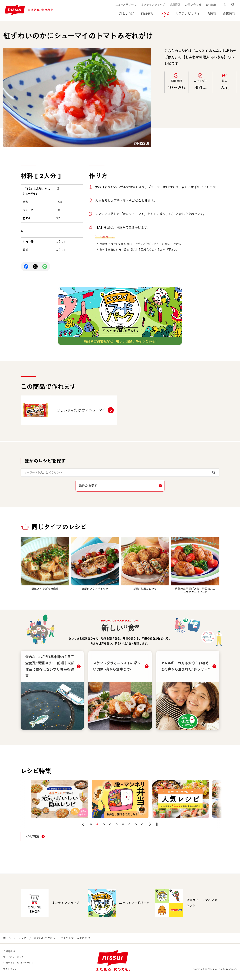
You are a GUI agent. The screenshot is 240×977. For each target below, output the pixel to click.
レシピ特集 (31, 836)
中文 (223, 4)
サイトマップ (10, 968)
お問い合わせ (193, 4)
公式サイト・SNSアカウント (18, 963)
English (211, 4)
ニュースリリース (125, 4)
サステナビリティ (188, 13)
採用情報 (175, 4)
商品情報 (147, 13)
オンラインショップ (153, 4)
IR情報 (211, 13)
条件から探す (88, 485)
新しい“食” (126, 13)
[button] (83, 824)
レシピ (164, 13)
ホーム (7, 938)
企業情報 (229, 13)
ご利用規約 (9, 951)
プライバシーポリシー (14, 957)
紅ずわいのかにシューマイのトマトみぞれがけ (62, 938)
